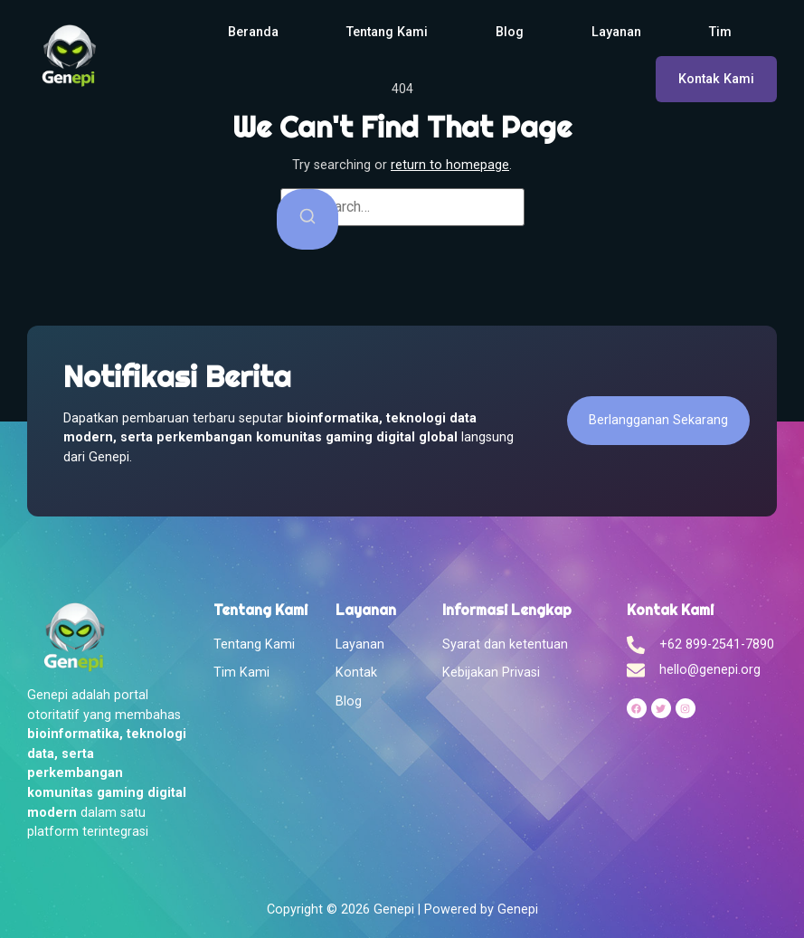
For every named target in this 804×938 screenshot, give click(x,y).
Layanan (616, 32)
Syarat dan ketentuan (505, 644)
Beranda (253, 32)
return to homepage (450, 165)
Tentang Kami (387, 32)
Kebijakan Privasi (491, 672)
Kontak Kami (716, 79)
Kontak (356, 672)
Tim (720, 32)
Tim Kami (241, 672)
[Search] (307, 219)
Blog (510, 32)
